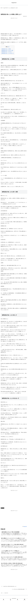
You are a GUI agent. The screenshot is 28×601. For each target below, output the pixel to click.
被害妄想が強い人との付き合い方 (7, 53)
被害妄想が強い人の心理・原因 (7, 50)
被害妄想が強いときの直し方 (6, 51)
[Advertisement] (14, 25)
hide (8, 46)
